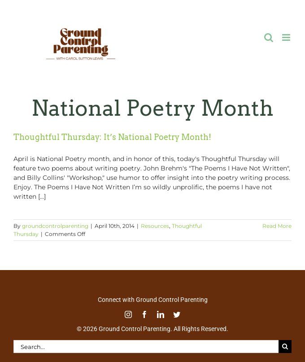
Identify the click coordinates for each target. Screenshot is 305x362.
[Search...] (146, 346)
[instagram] (128, 314)
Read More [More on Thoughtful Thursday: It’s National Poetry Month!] (277, 225)
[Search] (285, 346)
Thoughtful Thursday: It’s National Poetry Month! (112, 137)
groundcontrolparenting (55, 225)
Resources (155, 225)
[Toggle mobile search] (268, 37)
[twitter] (176, 314)
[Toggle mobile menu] (287, 37)
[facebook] (144, 314)
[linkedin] (160, 314)
